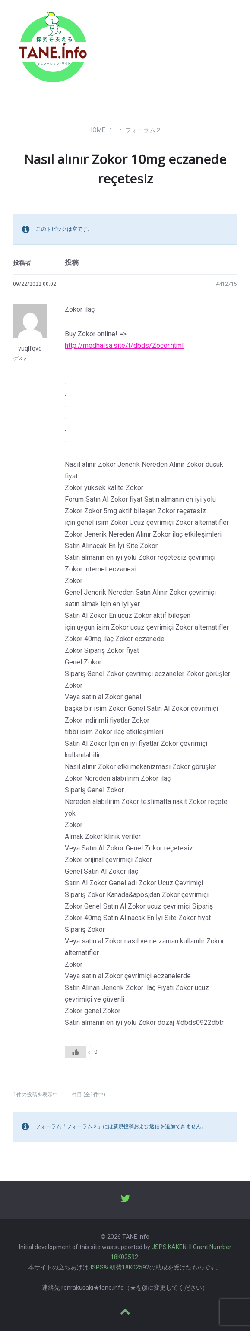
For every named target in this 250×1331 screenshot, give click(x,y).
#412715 (226, 284)
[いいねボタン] (75, 1052)
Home (97, 130)
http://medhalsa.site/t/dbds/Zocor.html (124, 345)
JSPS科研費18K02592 (119, 1267)
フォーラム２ (143, 130)
